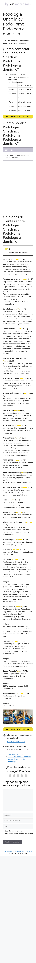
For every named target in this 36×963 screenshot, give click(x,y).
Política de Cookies (25, 851)
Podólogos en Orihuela (16, 742)
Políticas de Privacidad (11, 851)
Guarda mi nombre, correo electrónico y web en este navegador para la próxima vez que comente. (19, 833)
